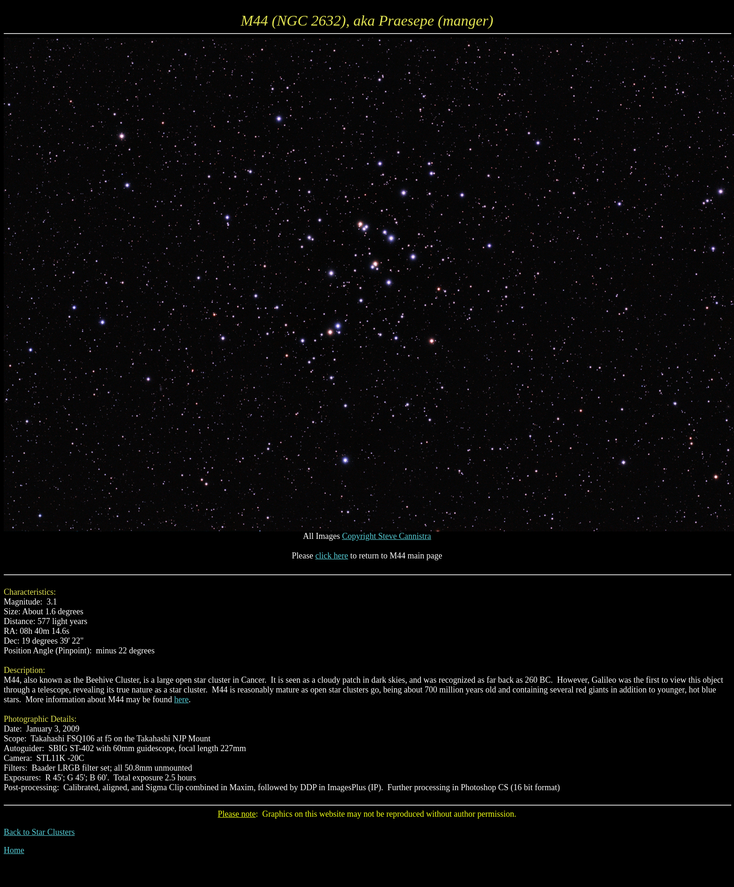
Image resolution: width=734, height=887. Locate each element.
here (181, 699)
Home (14, 850)
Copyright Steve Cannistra (386, 536)
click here (331, 555)
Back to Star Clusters (39, 832)
